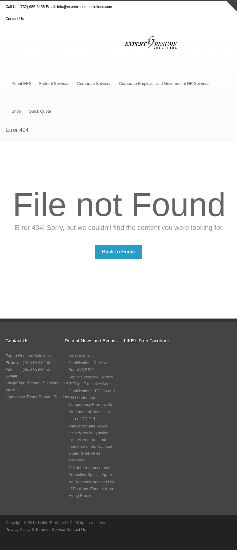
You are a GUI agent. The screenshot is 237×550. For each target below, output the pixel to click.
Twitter (62, 542)
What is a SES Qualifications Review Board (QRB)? (88, 363)
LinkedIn (112, 542)
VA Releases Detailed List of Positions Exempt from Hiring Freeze (91, 489)
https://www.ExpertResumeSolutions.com (42, 396)
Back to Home (118, 251)
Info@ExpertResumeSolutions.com (37, 383)
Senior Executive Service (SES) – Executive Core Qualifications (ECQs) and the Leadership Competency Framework (92, 390)
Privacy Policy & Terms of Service (36, 529)
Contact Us (76, 529)
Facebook (87, 542)
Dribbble (75, 542)
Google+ (99, 542)
